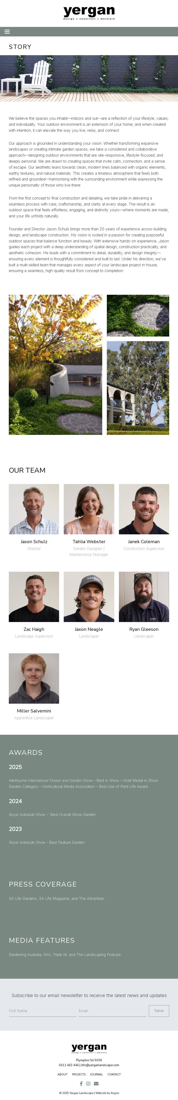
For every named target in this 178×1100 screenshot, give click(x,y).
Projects (79, 1074)
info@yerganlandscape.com (100, 1065)
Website (100, 1093)
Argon (115, 1093)
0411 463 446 (69, 1065)
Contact (114, 1074)
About (62, 1074)
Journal (96, 1074)
